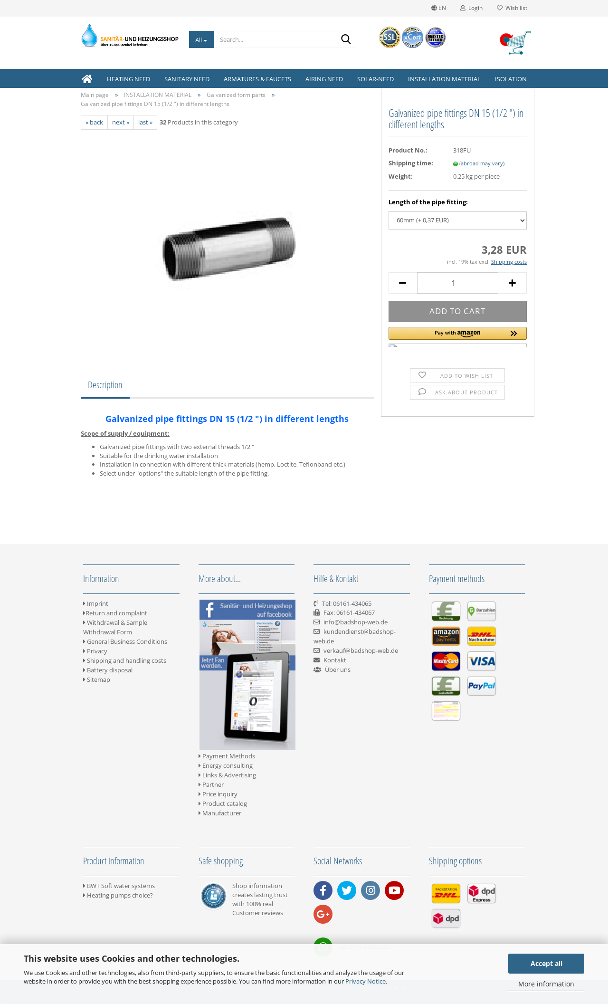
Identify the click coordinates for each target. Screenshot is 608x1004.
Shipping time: (411, 163)
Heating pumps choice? (118, 895)
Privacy (95, 651)
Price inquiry (218, 794)
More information (546, 983)
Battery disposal (108, 670)
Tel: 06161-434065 (346, 603)
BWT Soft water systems (119, 885)
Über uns (338, 669)
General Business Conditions (125, 641)
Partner (211, 784)
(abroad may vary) (481, 163)
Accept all (546, 963)
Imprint (95, 603)
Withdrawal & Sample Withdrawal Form (115, 627)
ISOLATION (511, 79)
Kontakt (334, 660)
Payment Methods (227, 756)
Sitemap (96, 679)
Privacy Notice (365, 981)
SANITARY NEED (186, 79)
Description (105, 384)
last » (145, 122)
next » (120, 122)
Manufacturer (220, 813)
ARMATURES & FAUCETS (257, 79)
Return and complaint (115, 613)
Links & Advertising (227, 775)
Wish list (512, 8)
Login (471, 8)
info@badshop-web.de (355, 622)
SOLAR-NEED (375, 79)
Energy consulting (226, 765)
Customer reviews (257, 912)
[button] (458, 337)
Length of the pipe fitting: (428, 202)
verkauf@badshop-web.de (360, 650)
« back (94, 122)
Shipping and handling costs (124, 660)
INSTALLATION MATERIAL (444, 79)
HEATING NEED (128, 79)
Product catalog (223, 803)
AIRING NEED (324, 79)
